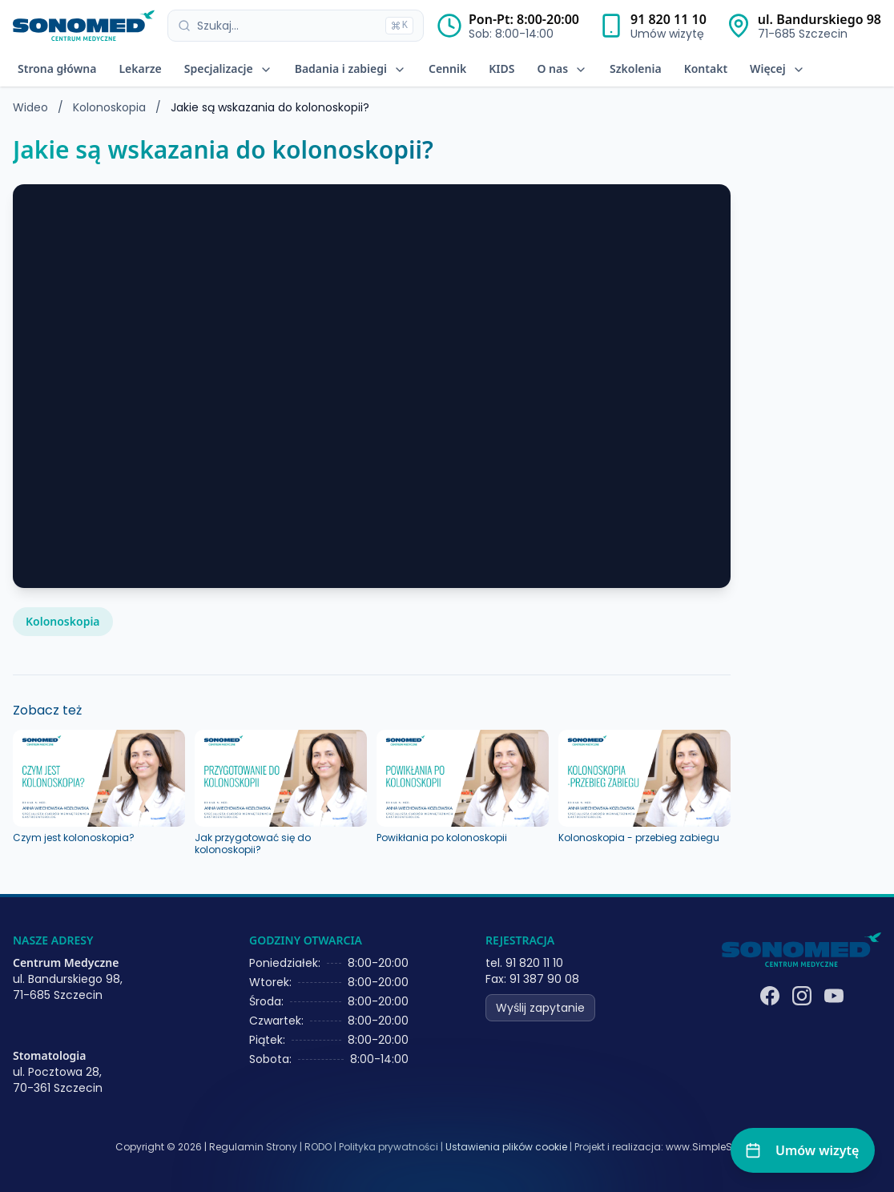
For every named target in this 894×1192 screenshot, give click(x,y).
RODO (318, 1147)
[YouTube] (834, 995)
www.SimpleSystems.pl (722, 1147)
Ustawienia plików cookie (506, 1147)
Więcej (777, 68)
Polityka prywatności (388, 1147)
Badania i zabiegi (350, 68)
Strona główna (57, 68)
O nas (562, 68)
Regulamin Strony (253, 1147)
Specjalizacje (228, 68)
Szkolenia (636, 68)
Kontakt (705, 68)
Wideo (30, 107)
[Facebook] (769, 995)
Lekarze (140, 68)
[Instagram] (801, 995)
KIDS (501, 68)
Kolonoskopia (111, 107)
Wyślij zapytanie (540, 1008)
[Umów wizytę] (803, 1150)
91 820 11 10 (668, 19)
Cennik (447, 68)
